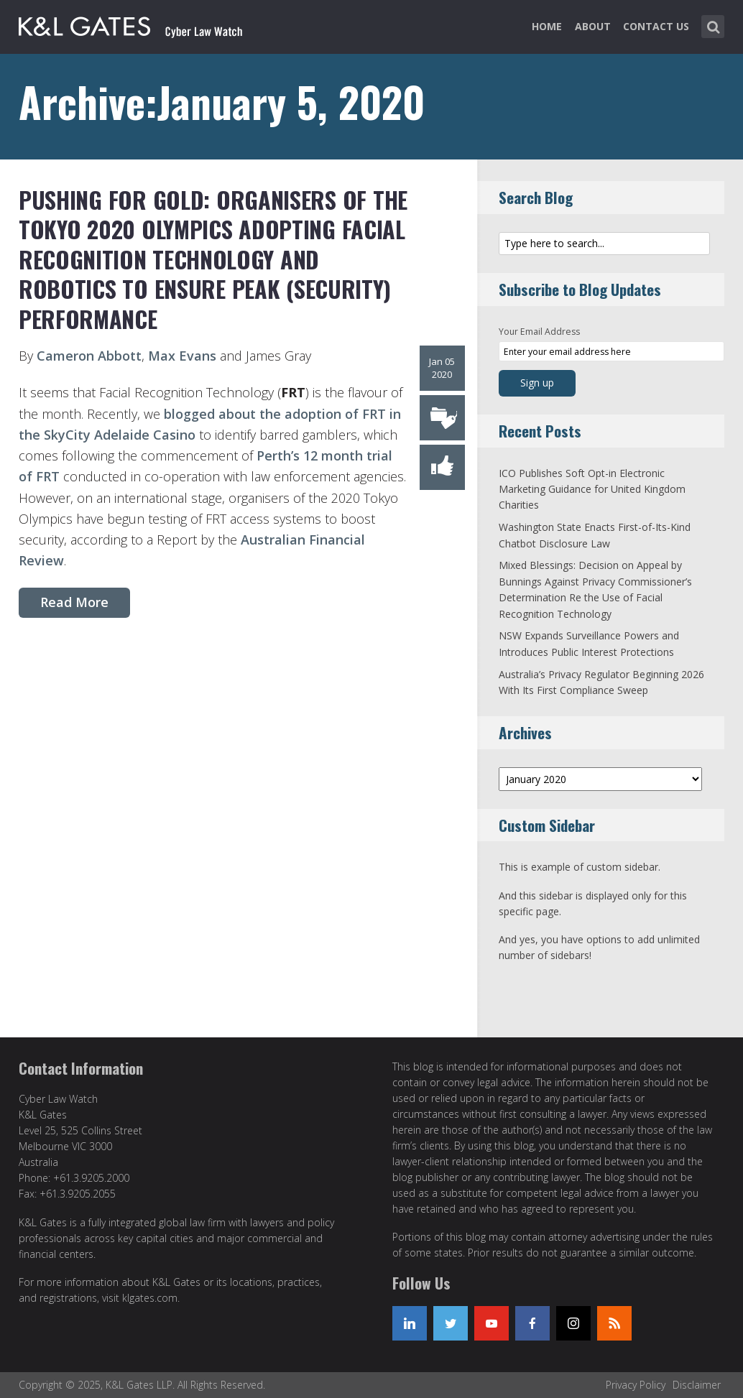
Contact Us (656, 26)
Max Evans (182, 355)
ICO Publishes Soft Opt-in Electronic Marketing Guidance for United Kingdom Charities (592, 489)
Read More (74, 602)
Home (547, 26)
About (593, 26)
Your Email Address (539, 331)
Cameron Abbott (89, 355)
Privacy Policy (635, 1385)
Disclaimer (697, 1385)
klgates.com (149, 1298)
